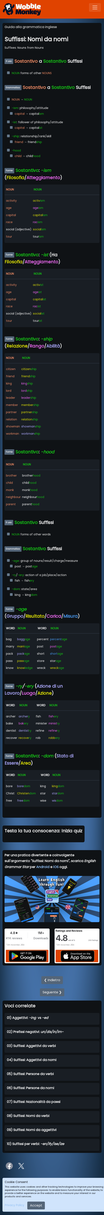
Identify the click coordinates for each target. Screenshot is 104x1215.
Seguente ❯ (52, 992)
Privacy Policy (14, 1205)
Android (42, 867)
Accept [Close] (36, 1205)
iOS (56, 867)
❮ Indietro (52, 980)
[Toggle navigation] (95, 7)
